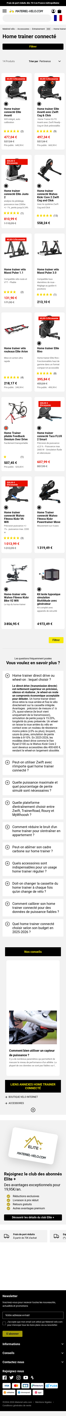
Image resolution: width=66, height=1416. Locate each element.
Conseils (33, 1353)
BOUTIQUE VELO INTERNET (23, 1097)
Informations (33, 1344)
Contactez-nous (33, 1362)
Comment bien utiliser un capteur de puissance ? (32, 1053)
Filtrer (33, 46)
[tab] (33, 677)
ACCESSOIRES (16, 1103)
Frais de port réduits (24, 1234)
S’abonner (12, 1333)
